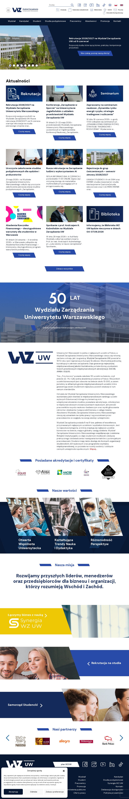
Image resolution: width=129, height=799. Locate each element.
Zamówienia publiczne (76, 789)
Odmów (33, 792)
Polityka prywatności (113, 793)
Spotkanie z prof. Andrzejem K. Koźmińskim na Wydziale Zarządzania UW (63, 228)
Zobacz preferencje (55, 792)
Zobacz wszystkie (64, 269)
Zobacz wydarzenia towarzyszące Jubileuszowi (64, 327)
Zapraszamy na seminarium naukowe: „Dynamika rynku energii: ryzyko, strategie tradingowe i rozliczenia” (102, 109)
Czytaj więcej (24, 131)
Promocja (81, 786)
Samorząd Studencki (25, 705)
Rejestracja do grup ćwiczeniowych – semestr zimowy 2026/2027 (101, 171)
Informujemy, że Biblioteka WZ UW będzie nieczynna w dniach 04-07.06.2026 (103, 228)
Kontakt (119, 786)
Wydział (82, 776)
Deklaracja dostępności (112, 789)
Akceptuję (13, 792)
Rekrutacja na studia (104, 663)
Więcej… (93, 449)
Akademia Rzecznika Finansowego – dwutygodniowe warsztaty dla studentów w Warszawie (23, 230)
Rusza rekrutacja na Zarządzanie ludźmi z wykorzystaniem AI (64, 170)
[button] (63, 770)
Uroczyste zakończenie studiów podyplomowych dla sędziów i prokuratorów (23, 171)
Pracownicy (80, 783)
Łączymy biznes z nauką (25, 615)
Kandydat (118, 776)
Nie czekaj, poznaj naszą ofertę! (95, 53)
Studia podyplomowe (113, 780)
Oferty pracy (80, 793)
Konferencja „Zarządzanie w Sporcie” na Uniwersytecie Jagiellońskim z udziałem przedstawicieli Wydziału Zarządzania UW (61, 111)
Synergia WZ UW (115, 783)
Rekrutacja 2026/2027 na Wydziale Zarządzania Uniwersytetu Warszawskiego (22, 108)
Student (82, 780)
